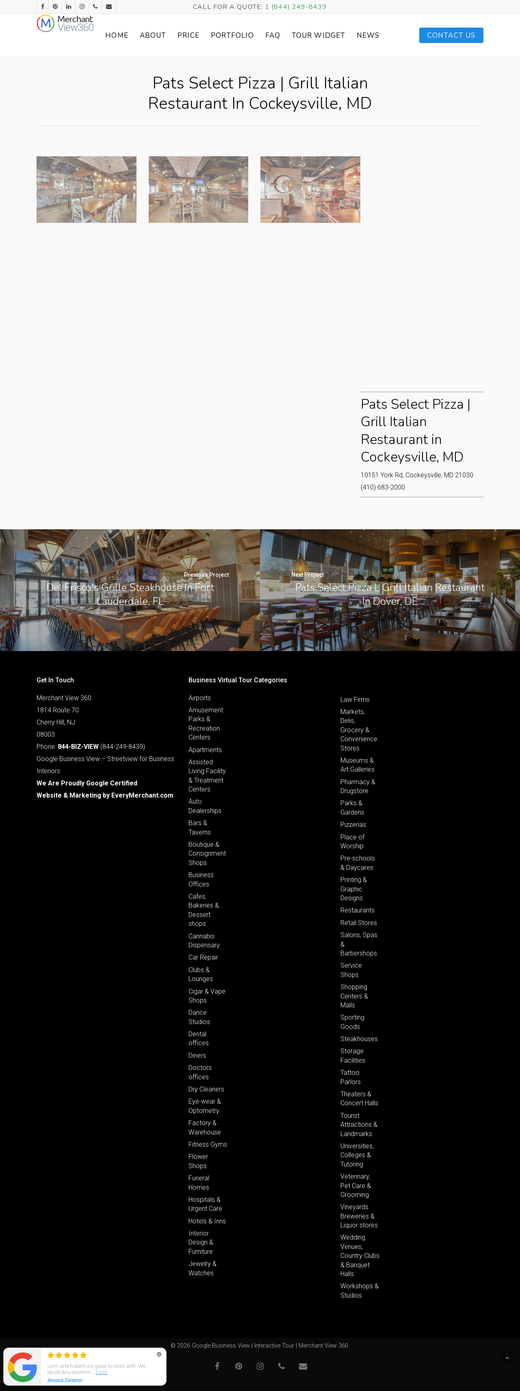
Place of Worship (352, 841)
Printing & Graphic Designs (353, 889)
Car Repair (203, 957)
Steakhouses (359, 1039)
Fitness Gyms (207, 1144)
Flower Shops (198, 1161)
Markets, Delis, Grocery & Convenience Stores (358, 730)
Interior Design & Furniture (200, 1242)
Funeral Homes (198, 1182)
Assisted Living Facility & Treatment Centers (207, 775)
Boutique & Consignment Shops (207, 854)
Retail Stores (358, 923)
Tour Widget (339, 35)
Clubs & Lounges (200, 974)
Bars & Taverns (199, 827)
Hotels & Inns (207, 1221)
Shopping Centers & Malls (354, 996)
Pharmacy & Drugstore (357, 786)
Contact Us (451, 35)
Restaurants (357, 910)
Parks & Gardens (352, 807)
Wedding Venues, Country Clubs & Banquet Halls (359, 1256)
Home (145, 35)
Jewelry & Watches (202, 1268)
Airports (199, 698)
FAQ (301, 35)
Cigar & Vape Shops (206, 996)
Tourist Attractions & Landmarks (358, 1125)
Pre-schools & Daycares (357, 862)
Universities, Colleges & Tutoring (357, 1155)
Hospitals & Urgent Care (205, 1204)
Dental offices (198, 1038)
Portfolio (261, 35)
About (182, 35)
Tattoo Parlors (350, 1077)
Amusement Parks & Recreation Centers (205, 723)
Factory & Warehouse (204, 1127)
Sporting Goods (352, 1022)
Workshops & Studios (359, 1290)
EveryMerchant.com (142, 795)
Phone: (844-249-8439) (91, 746)
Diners (197, 1055)
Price (218, 35)
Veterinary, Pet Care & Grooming (355, 1186)
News (379, 35)
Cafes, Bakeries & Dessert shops (203, 910)
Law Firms (355, 699)
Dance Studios (199, 1017)
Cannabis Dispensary (204, 940)
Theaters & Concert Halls (359, 1098)
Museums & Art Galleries (357, 765)
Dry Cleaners (206, 1089)
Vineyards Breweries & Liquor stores (359, 1216)
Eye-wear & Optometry (204, 1106)
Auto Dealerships (204, 806)
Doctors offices (200, 1072)
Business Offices (201, 879)
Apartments (205, 750)
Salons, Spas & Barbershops (358, 944)
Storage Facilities (352, 1055)
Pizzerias (353, 824)
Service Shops (351, 970)
